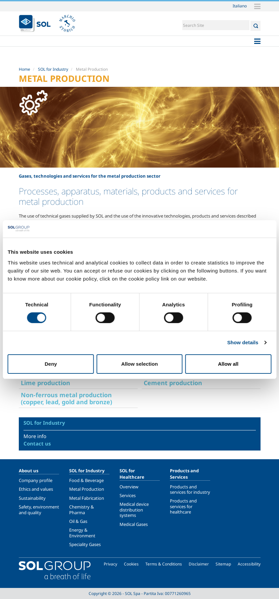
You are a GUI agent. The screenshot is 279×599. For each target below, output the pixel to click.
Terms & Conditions (163, 564)
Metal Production (86, 489)
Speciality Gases (85, 544)
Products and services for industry (190, 489)
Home (24, 69)
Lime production (45, 383)
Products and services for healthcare (183, 506)
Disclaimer (199, 564)
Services (128, 495)
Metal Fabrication (86, 498)
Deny (51, 364)
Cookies (131, 564)
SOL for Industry (53, 69)
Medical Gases (134, 524)
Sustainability (32, 498)
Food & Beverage (86, 480)
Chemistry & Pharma (81, 509)
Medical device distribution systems (134, 509)
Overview (129, 487)
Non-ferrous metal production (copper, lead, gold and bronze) (66, 398)
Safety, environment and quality (39, 509)
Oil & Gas (78, 521)
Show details (243, 342)
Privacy (110, 564)
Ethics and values (36, 489)
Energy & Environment (82, 532)
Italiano (240, 5)
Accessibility (249, 564)
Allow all (228, 364)
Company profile (35, 480)
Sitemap (223, 564)
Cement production (173, 383)
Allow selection (139, 364)
